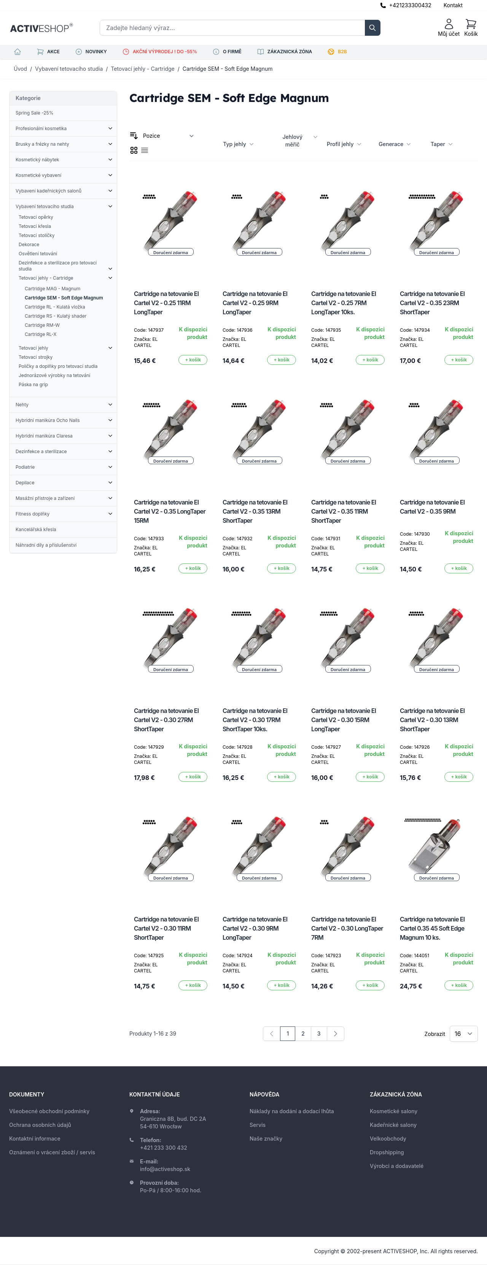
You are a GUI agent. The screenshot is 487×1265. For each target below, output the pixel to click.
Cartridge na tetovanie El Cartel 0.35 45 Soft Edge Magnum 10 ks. (432, 928)
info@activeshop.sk (165, 1169)
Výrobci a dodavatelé (396, 1166)
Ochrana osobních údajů (40, 1125)
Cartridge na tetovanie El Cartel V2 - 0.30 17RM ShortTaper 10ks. (255, 720)
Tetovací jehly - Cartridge (142, 68)
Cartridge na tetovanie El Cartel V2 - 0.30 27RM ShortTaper (166, 720)
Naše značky (266, 1138)
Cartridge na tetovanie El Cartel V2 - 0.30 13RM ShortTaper (432, 720)
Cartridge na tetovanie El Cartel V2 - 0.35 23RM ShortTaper (432, 303)
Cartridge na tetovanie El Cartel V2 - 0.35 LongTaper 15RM (169, 511)
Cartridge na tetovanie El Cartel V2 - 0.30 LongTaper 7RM (347, 928)
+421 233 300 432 (163, 1147)
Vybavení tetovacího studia (69, 68)
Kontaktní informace (34, 1138)
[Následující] (335, 1033)
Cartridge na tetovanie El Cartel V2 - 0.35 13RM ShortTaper (255, 511)
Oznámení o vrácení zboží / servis (52, 1152)
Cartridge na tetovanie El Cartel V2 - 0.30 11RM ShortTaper (166, 928)
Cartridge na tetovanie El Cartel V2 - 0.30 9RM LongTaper (255, 928)
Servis (258, 1125)
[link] (271, 1033)
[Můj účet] (449, 28)
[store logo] (41, 28)
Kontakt (453, 5)
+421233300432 (410, 5)
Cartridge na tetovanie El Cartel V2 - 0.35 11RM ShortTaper (343, 511)
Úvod (20, 68)
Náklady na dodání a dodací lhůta (292, 1111)
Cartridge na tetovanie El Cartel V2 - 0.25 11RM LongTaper (166, 303)
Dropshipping (387, 1152)
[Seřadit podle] (168, 136)
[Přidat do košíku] (192, 360)
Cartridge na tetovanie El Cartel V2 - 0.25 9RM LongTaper (255, 303)
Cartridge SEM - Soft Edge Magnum (228, 68)
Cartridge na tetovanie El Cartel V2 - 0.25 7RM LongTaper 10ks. (343, 303)
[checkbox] (133, 150)
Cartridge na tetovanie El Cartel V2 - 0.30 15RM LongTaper (343, 720)
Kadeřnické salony (393, 1125)
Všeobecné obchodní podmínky (49, 1111)
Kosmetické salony (393, 1111)
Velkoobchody (388, 1138)
